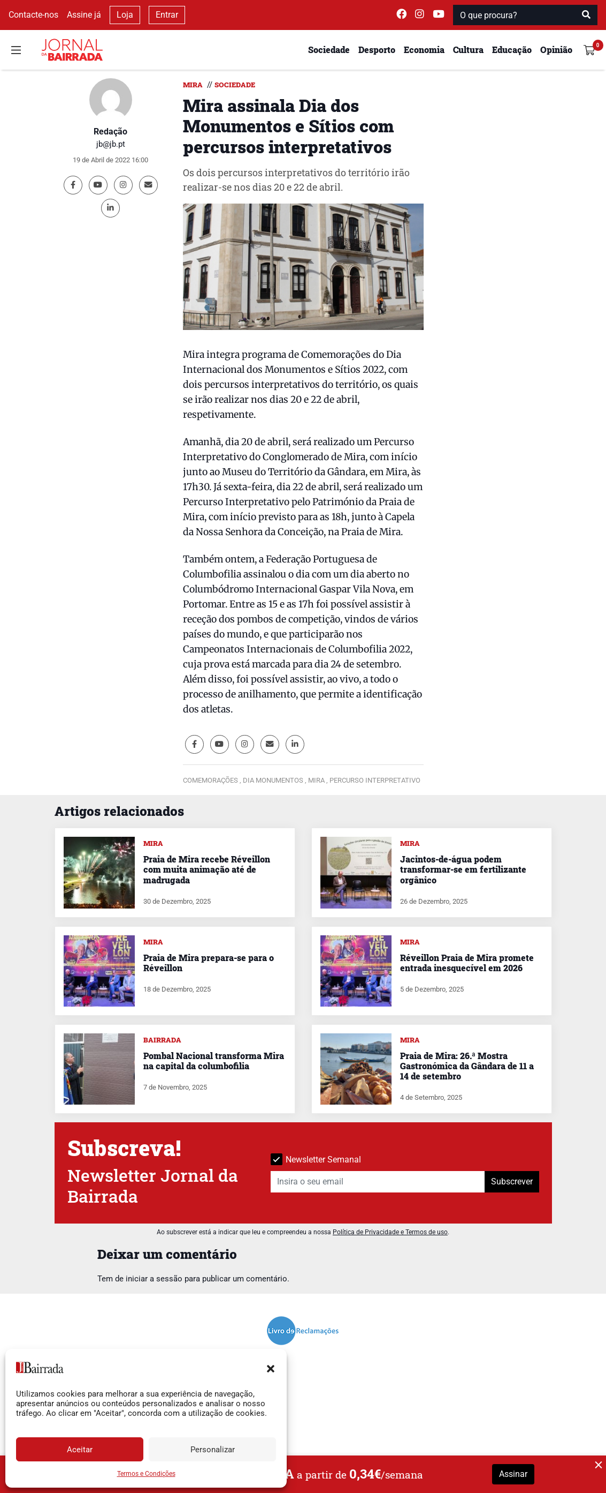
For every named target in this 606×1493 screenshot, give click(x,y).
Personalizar (212, 1449)
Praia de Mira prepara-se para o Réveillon (208, 962)
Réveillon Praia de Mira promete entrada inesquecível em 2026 (467, 962)
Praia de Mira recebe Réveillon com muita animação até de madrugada (206, 869)
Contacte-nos (33, 15)
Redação (110, 131)
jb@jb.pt (110, 144)
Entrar (167, 15)
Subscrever (512, 1181)
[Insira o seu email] (378, 1181)
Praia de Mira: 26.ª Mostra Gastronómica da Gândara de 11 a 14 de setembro (467, 1066)
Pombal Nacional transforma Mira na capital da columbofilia (213, 1060)
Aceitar (80, 1449)
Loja (125, 15)
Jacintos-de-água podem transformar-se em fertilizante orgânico (463, 869)
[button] (270, 1367)
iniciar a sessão (154, 1279)
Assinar (513, 1474)
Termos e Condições (146, 1473)
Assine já (84, 15)
